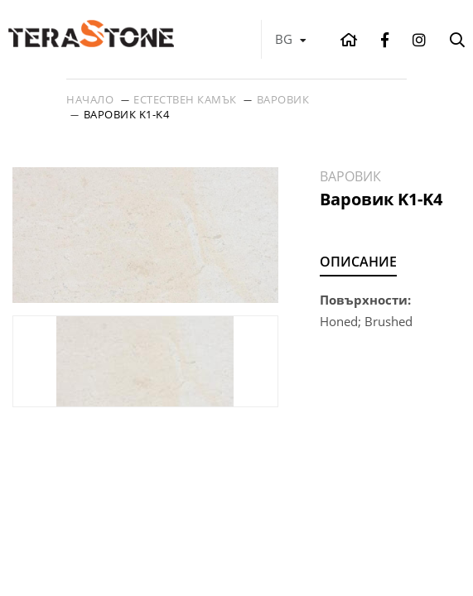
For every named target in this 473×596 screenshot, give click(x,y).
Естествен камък (185, 99)
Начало (89, 99)
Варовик (283, 99)
